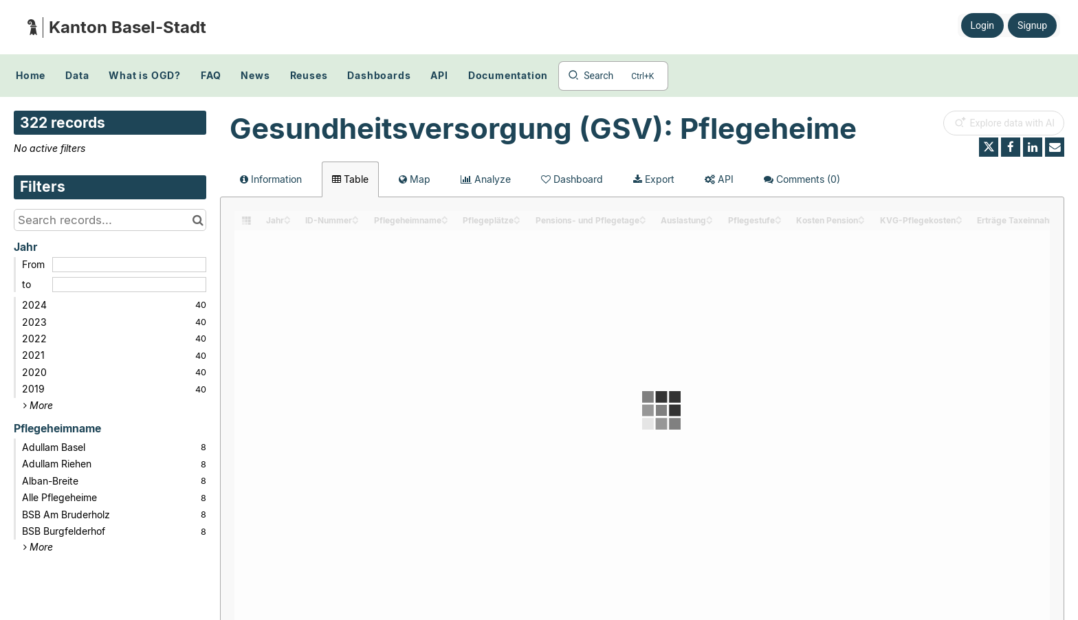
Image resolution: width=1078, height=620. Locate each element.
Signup (1032, 25)
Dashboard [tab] (572, 179)
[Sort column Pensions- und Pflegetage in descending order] (642, 221)
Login (983, 25)
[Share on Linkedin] (1032, 147)
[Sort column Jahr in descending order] (287, 221)
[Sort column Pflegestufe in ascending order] (778, 216)
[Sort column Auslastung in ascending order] (709, 216)
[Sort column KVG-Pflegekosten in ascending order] (959, 216)
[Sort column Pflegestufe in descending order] (778, 221)
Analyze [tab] (486, 179)
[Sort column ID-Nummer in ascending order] (355, 216)
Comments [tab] (802, 179)
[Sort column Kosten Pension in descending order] (861, 221)
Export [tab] (653, 179)
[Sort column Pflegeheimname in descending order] (444, 221)
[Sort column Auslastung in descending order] (709, 221)
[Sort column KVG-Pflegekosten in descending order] (959, 221)
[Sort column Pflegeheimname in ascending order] (444, 216)
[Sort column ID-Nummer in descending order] (355, 221)
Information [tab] (271, 179)
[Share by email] (1054, 147)
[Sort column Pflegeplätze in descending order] (517, 221)
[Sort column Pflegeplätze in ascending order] (517, 216)
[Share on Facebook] (1010, 147)
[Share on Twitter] (988, 147)
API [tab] (719, 179)
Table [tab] (350, 179)
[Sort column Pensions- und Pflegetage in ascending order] (642, 216)
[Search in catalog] (197, 220)
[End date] (129, 284)
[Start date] (129, 264)
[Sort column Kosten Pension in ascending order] (861, 216)
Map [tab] (414, 179)
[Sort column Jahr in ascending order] (287, 216)
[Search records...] (110, 220)
